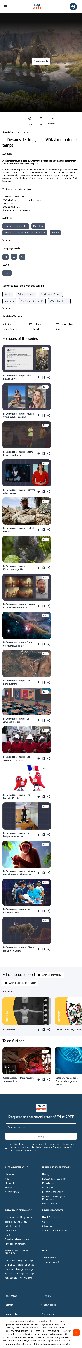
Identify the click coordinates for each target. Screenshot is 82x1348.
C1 (22, 256)
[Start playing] (41, 61)
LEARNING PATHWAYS (52, 1210)
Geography (47, 1187)
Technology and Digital (16, 1221)
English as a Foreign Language (19, 1269)
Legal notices (11, 1295)
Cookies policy (11, 1314)
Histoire (55, 232)
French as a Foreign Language (19, 1260)
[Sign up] (41, 1136)
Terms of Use (47, 1295)
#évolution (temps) (59, 301)
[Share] (29, 121)
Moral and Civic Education (54, 1178)
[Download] (53, 121)
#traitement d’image (51, 294)
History (45, 1174)
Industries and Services (15, 1226)
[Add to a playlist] (39, 377)
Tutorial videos (49, 1257)
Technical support (50, 1262)
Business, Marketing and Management (53, 1198)
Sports (8, 1235)
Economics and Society (52, 1191)
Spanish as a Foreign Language (19, 1273)
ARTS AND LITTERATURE (16, 1167)
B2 (5, 256)
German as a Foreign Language (19, 1264)
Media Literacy (49, 1183)
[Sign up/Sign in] (73, 6)
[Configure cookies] (48, 1305)
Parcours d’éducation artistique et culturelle (24, 232)
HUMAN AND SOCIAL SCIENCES (56, 1167)
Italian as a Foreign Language (18, 1277)
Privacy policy (47, 1314)
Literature (9, 1174)
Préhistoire (38, 226)
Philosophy (10, 1183)
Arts (7, 1178)
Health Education (50, 1217)
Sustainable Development (17, 1239)
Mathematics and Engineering (19, 1217)
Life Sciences (11, 1230)
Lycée (7, 273)
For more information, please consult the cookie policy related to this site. (37, 1342)
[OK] (76, 1332)
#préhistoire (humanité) (32, 301)
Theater (8, 1187)
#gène (8, 294)
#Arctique (9, 301)
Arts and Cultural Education (55, 1230)
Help (44, 1250)
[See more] (6, 181)
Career (45, 1221)
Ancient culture (12, 1191)
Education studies (50, 1203)
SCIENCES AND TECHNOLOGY (18, 1210)
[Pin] (41, 121)
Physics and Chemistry (15, 1243)
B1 (14, 256)
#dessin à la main (26, 294)
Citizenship (47, 1226)
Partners (9, 1304)
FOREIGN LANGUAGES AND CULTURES (17, 1252)
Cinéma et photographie (15, 226)
